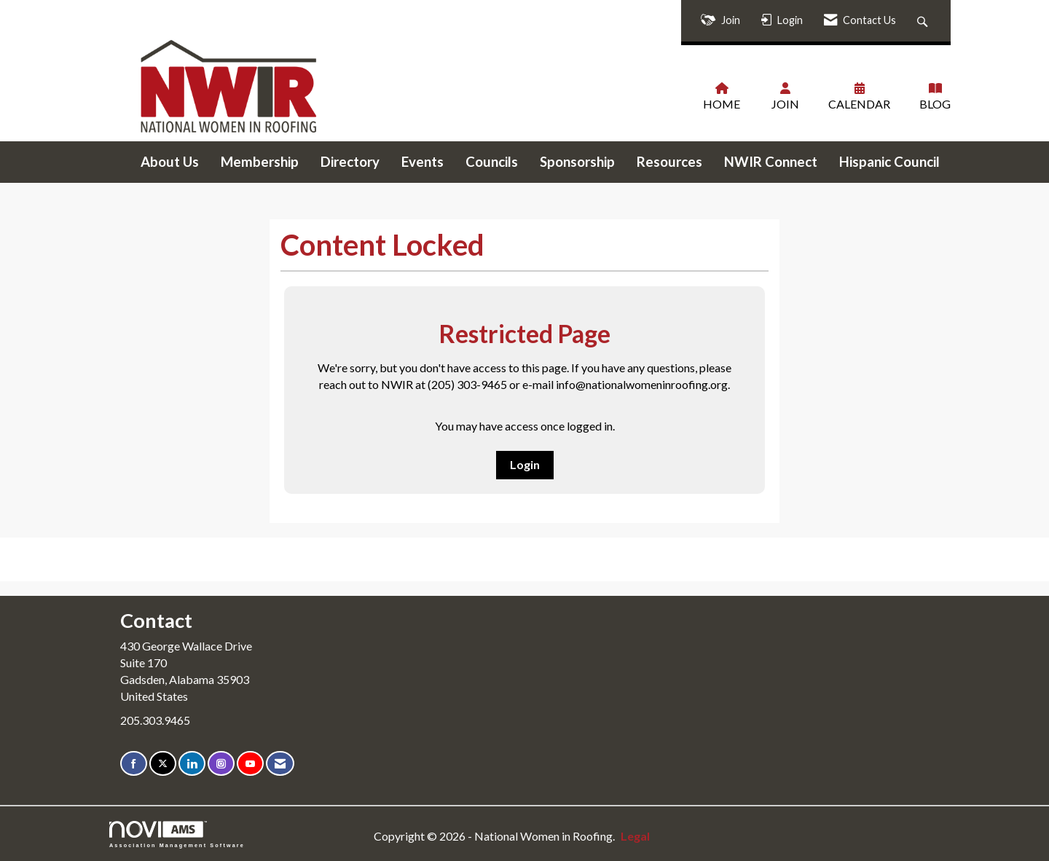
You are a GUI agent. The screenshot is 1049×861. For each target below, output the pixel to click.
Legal (635, 836)
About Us (170, 162)
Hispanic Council (889, 162)
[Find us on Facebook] (133, 764)
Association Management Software (177, 834)
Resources (669, 162)
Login (525, 464)
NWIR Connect (770, 162)
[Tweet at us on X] (162, 764)
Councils (491, 162)
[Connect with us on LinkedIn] (191, 764)
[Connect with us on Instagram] (221, 764)
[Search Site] (924, 20)
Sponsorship (577, 162)
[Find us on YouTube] (250, 764)
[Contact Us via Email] (280, 764)
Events (422, 162)
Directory (350, 162)
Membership (260, 162)
